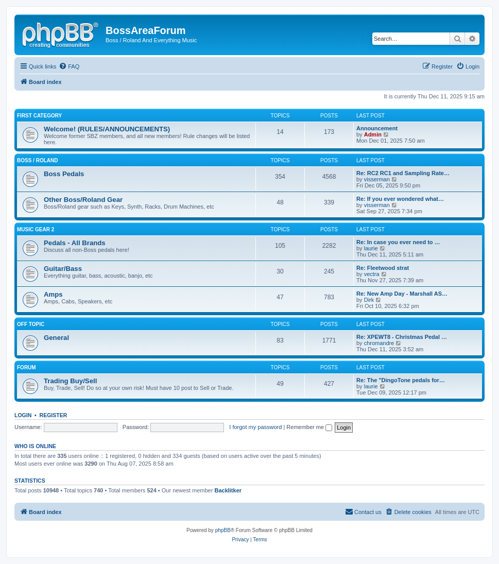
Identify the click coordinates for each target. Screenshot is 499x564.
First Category (39, 115)
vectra (372, 274)
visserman (377, 179)
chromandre (379, 343)
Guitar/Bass (63, 268)
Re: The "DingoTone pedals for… (400, 380)
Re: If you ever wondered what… (400, 199)
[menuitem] (69, 66)
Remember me (309, 427)
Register (53, 415)
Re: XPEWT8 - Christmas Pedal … (401, 337)
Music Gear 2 (35, 229)
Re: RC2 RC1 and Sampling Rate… (403, 173)
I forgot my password (255, 427)
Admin (373, 134)
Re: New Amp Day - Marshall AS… (402, 293)
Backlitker (228, 490)
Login (22, 415)
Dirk (369, 300)
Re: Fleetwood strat (382, 268)
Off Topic (30, 324)
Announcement (377, 128)
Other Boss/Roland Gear (83, 199)
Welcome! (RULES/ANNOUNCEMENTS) (107, 129)
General (56, 337)
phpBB (223, 530)
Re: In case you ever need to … (398, 242)
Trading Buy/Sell (70, 381)
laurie (371, 248)
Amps (53, 294)
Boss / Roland (37, 160)
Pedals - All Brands (75, 243)
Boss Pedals (64, 174)
